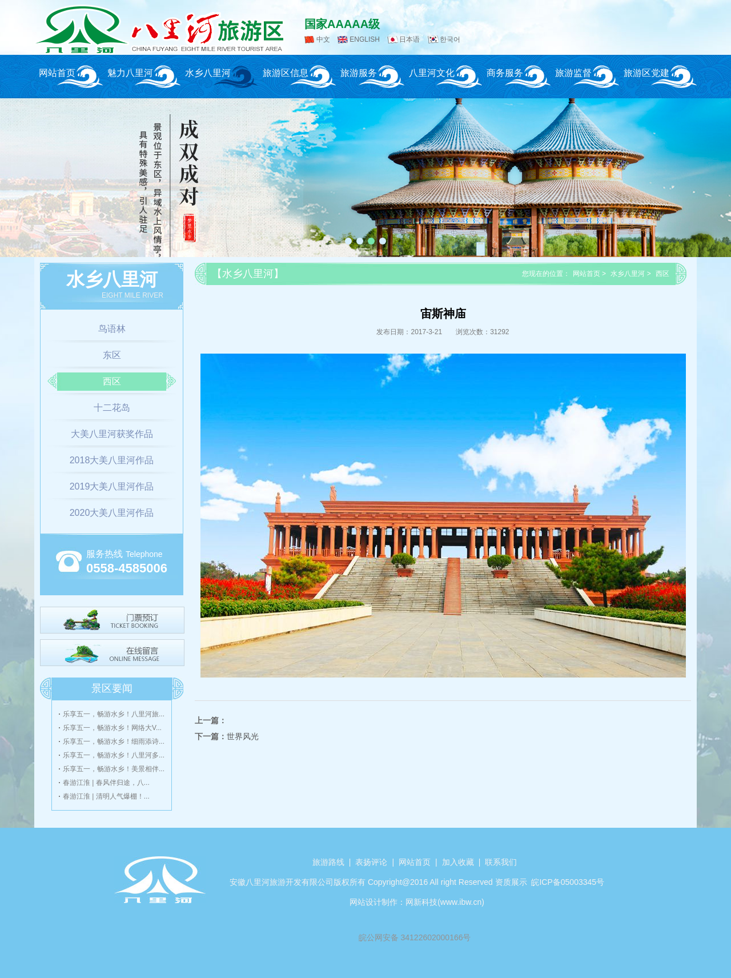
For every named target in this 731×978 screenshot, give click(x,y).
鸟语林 (112, 329)
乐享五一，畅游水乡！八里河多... (113, 755)
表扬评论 (371, 862)
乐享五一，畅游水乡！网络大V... (112, 728)
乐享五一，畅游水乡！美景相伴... (113, 769)
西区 (112, 381)
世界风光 (243, 736)
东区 (112, 355)
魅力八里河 (130, 73)
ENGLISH (365, 39)
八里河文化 (432, 73)
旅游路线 (328, 862)
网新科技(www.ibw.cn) (444, 902)
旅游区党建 (646, 73)
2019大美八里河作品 (112, 486)
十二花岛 (112, 407)
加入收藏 (458, 862)
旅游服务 (358, 73)
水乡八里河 (208, 73)
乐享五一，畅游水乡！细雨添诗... (113, 741)
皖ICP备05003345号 (567, 882)
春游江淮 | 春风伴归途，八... (106, 783)
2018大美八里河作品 (112, 460)
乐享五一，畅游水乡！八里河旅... (113, 714)
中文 (323, 39)
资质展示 (511, 882)
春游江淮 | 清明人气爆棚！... (106, 796)
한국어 (450, 39)
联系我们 (501, 862)
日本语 (409, 39)
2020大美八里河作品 (112, 513)
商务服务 (505, 73)
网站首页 (57, 73)
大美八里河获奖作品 (112, 434)
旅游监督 (573, 73)
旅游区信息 (285, 73)
